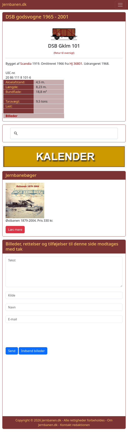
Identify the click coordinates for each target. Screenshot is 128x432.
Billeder (11, 116)
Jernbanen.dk (14, 4)
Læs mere (15, 229)
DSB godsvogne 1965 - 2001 (37, 16)
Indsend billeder (33, 351)
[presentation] (35, 335)
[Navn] (64, 307)
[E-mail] (64, 319)
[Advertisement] (64, 386)
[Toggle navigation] (120, 5)
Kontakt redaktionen (75, 425)
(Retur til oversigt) (64, 53)
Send (11, 351)
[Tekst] (64, 272)
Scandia (25, 63)
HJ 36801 (76, 63)
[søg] (63, 133)
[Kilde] (64, 295)
